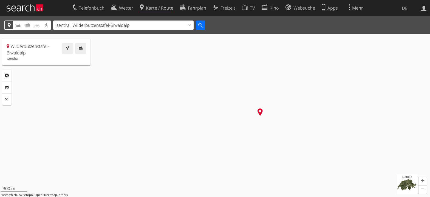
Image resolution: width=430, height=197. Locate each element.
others (63, 195)
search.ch (10, 195)
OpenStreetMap (46, 195)
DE (405, 8)
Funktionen (7, 99)
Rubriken (7, 75)
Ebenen (7, 87)
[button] (422, 181)
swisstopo (26, 195)
